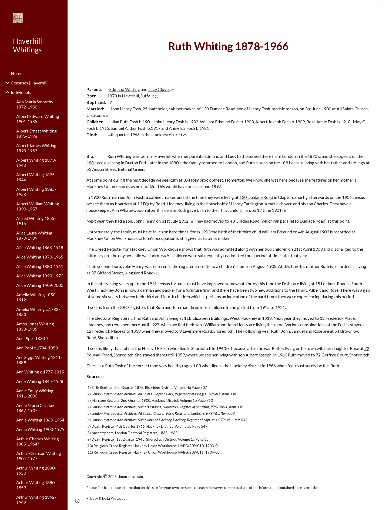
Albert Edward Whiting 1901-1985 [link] (37, 119)
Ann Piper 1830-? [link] (32, 338)
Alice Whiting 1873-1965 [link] (39, 256)
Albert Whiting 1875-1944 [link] (36, 177)
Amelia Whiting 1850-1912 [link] (36, 297)
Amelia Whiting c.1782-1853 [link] (38, 312)
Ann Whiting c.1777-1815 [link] (40, 371)
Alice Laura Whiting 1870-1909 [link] (34, 235)
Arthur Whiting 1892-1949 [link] (36, 499)
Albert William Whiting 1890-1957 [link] (37, 206)
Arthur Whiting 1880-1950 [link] (36, 470)
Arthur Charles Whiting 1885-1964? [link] (37, 441)
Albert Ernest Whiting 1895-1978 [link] (36, 133)
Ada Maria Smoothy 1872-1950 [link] (34, 104)
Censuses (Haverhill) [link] (30, 82)
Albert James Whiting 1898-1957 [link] (36, 148)
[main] (228, 46)
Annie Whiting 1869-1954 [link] (40, 419)
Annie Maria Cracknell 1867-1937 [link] (37, 408)
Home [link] (16, 73)
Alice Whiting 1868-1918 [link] (39, 247)
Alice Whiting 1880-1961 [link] (39, 266)
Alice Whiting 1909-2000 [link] (39, 285)
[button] (382, 7)
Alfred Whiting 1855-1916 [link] (36, 221)
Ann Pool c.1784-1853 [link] (37, 347)
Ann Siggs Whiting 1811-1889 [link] (39, 360)
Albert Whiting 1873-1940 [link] (36, 162)
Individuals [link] (21, 92)
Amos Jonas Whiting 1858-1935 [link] (35, 326)
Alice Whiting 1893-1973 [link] (39, 275)
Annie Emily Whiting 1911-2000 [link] (34, 393)
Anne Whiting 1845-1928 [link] (39, 381)
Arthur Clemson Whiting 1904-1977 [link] (38, 456)
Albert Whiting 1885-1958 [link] (36, 191)
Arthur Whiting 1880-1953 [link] (36, 485)
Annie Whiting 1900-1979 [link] (40, 429)
